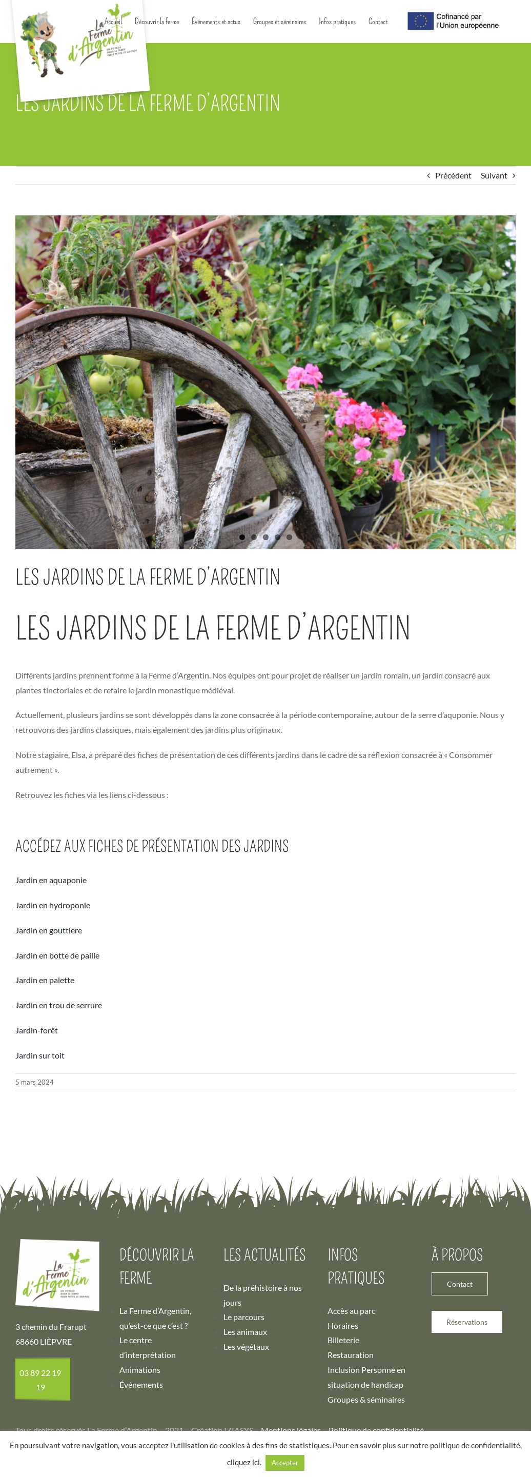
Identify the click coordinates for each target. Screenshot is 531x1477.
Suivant (494, 292)
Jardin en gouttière (48, 1047)
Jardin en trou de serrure (58, 1122)
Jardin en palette (44, 1097)
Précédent (453, 292)
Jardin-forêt (36, 1147)
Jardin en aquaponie (51, 997)
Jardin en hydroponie (52, 1022)
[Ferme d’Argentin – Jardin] (265, 499)
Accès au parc (351, 1427)
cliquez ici (243, 1462)
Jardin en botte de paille (57, 1072)
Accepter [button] (285, 1463)
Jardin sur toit (40, 1172)
